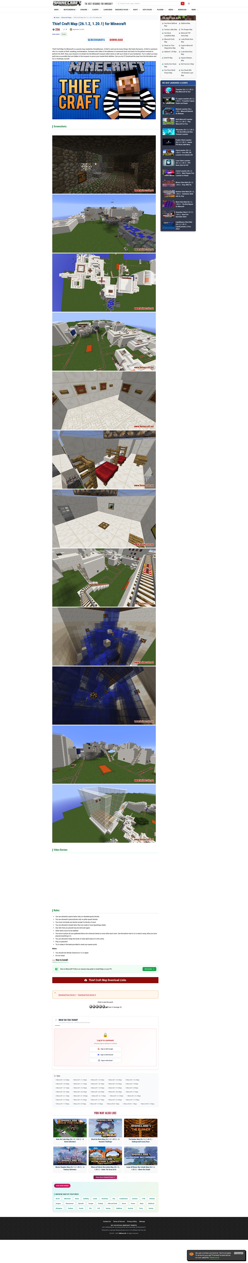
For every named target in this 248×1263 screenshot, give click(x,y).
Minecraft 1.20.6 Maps (115, 1092)
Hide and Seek (112, 1203)
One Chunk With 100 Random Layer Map (187, 72)
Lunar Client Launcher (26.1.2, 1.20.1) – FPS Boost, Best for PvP (183, 163)
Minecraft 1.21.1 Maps (62, 1096)
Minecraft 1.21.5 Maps (62, 1100)
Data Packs (147, 10)
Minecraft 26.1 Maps (113, 1104)
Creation (135, 1198)
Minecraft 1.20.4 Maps (97, 1092)
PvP (98, 1208)
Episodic (81, 1203)
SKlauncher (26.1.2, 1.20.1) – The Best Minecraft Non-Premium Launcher (185, 132)
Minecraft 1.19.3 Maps (97, 1088)
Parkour (70, 1208)
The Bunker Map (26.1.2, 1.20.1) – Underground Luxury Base (141, 1140)
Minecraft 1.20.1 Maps (62, 1092)
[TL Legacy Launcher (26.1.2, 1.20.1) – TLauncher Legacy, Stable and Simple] (169, 101)
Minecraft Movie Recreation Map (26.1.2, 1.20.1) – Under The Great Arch (105, 1168)
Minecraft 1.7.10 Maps (62, 1104)
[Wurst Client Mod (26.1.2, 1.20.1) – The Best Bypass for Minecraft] (169, 204)
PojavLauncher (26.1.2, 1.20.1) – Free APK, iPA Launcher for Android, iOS (184, 152)
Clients (95, 10)
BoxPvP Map (168, 58)
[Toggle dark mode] (189, 3)
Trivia (141, 1208)
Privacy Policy (132, 1221)
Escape (91, 1203)
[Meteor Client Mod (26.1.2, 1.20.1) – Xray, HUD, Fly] (169, 183)
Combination (123, 1198)
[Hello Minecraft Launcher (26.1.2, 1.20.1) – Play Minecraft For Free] (169, 121)
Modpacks (182, 10)
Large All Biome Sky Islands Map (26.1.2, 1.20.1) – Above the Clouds (140, 1168)
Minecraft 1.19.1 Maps (62, 1088)
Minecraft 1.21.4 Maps (134, 1096)
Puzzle (64, 34)
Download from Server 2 (87, 995)
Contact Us (107, 1221)
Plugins (160, 10)
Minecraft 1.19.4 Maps (115, 1088)
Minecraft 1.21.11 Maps (99, 1096)
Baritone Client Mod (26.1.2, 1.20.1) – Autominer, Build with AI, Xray (185, 194)
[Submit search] (182, 3)
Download (116, 40)
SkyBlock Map (185, 23)
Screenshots (96, 40)
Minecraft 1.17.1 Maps (80, 1084)
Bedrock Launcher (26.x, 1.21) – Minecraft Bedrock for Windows (184, 111)
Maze (141, 1203)
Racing (108, 1208)
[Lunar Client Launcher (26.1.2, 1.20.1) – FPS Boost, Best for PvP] (169, 163)
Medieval (151, 1203)
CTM (143, 1198)
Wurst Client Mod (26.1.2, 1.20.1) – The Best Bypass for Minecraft (184, 204)
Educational (69, 1203)
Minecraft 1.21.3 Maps (116, 1096)
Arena (77, 1198)
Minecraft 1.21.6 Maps (80, 1100)
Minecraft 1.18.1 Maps (97, 1084)
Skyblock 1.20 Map (170, 52)
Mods (56, 10)
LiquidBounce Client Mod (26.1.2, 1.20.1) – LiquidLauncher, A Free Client (184, 225)
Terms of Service (119, 1221)
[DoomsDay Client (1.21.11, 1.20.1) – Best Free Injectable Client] (169, 214)
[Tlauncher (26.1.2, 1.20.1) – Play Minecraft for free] (169, 91)
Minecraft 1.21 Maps (132, 1092)
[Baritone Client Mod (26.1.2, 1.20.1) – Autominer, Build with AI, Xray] (169, 194)
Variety (151, 1208)
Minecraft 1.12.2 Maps (97, 1080)
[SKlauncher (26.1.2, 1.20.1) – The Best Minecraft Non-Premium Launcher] (169, 132)
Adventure (67, 1198)
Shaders (83, 10)
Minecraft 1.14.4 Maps (115, 1080)
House (133, 1203)
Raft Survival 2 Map (187, 64)
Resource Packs (121, 10)
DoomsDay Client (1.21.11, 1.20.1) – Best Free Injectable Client (184, 214)
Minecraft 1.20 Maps (132, 1088)
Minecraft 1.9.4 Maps (97, 1104)
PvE (90, 1208)
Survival (130, 1208)
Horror (124, 1203)
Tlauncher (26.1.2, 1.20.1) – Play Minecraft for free (185, 91)
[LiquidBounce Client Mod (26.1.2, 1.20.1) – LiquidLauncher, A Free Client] (169, 225)
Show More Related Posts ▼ (105, 1177)
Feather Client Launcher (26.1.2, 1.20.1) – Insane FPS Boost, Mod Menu (184, 142)
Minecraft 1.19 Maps (132, 1084)
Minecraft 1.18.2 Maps (115, 1084)
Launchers (108, 10)
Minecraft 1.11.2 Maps (80, 1080)
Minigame (59, 1208)
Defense (152, 1198)
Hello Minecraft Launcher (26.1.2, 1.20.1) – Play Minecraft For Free (184, 121)
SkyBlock (119, 1208)
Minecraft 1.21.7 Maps (97, 1100)
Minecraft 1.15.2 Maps (132, 1080)
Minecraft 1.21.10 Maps (81, 1096)
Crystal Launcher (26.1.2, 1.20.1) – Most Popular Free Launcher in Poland (185, 173)
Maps (135, 10)
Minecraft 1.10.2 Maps (62, 1080)
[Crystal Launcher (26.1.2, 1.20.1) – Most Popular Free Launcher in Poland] (169, 173)
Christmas (105, 1198)
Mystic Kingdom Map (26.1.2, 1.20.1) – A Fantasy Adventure (70, 1168)
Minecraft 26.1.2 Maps (147, 1104)
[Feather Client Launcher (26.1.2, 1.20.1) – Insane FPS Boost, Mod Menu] (169, 142)
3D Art (58, 1198)
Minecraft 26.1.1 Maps (130, 1104)
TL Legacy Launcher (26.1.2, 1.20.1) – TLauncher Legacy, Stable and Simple (185, 101)
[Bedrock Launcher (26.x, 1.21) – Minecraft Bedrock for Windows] (169, 111)
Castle (95, 1198)
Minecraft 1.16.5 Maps (62, 1084)
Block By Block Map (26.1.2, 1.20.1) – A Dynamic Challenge (105, 1140)
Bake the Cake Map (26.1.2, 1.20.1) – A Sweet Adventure (70, 1140)
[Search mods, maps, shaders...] (150, 3)
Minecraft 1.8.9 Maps (80, 1104)
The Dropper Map (186, 29)
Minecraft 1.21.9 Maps (132, 1100)
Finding (100, 1203)
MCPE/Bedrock (69, 10)
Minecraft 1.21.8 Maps (115, 1100)
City (114, 1198)
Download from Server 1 (67, 995)
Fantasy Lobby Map (170, 29)
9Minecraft (122, 1233)
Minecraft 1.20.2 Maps (80, 1092)
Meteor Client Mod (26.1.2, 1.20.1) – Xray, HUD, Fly (184, 183)
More (194, 10)
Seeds (171, 10)
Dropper (58, 1203)
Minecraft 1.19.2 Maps (80, 1088)
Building (86, 1198)
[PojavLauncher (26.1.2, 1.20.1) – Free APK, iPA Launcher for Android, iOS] (169, 152)
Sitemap (142, 1221)
